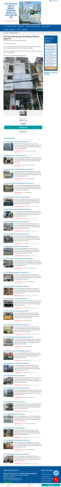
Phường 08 (16, 269)
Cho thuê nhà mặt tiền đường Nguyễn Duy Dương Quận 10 (18, 169)
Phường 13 (16, 166)
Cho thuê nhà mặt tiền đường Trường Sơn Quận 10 (16, 388)
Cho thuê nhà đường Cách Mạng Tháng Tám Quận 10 (17, 351)
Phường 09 (33, 255)
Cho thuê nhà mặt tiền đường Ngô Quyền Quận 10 (16, 311)
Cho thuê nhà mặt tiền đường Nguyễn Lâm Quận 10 (16, 440)
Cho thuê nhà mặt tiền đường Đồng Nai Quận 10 (15, 298)
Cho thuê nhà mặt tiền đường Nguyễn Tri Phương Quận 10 (18, 258)
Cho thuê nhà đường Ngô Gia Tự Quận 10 (14, 414)
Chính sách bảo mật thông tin (49, 478)
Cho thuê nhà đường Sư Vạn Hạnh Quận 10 (14, 375)
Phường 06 (16, 321)
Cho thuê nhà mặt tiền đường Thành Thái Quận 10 (16, 363)
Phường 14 (16, 152)
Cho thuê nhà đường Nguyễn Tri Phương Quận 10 (16, 246)
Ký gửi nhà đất (54, 0)
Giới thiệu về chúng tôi (47, 474)
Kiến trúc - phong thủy (9, 29)
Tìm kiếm (51, 68)
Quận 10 (21, 152)
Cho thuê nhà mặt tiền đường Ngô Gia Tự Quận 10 (16, 234)
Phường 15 (31, 218)
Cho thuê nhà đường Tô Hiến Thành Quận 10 (14, 155)
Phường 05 (16, 194)
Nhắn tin (30, 485)
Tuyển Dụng (24, 29)
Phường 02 (16, 425)
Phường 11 (32, 206)
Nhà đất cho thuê (11, 26)
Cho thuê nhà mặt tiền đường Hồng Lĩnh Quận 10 (16, 141)
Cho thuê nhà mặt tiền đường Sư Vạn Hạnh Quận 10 (16, 325)
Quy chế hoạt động (46, 481)
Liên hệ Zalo (23, 132)
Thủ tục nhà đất (46, 26)
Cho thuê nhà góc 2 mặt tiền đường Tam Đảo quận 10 (17, 209)
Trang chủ (5, 32)
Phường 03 (32, 243)
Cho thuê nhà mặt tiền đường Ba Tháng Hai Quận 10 (17, 197)
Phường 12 (16, 283)
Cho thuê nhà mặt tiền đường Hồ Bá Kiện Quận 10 (16, 221)
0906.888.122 (23, 127)
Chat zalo (10, 485)
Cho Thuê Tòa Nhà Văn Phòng (33, 26)
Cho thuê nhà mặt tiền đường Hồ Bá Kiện (14, 428)
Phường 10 (32, 463)
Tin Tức (18, 29)
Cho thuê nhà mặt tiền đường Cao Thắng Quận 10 (16, 272)
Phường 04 (16, 180)
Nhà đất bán (21, 26)
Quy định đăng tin (46, 476)
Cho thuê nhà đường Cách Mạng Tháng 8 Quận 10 (21, 37)
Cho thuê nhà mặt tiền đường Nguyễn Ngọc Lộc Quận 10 (18, 337)
